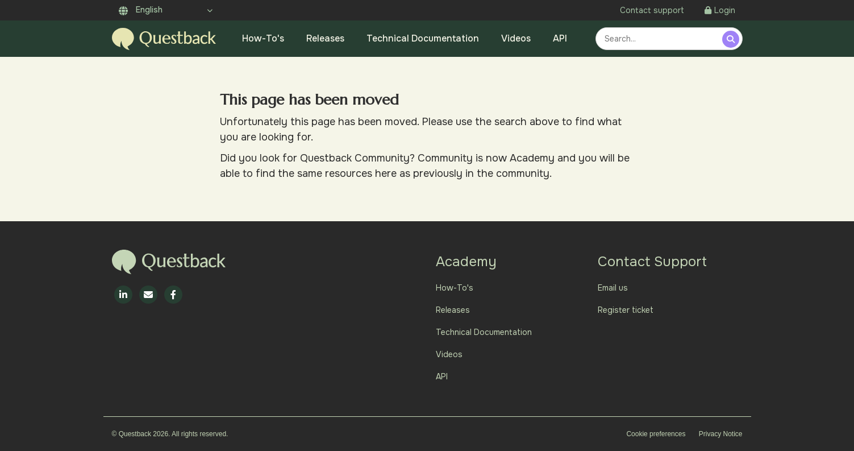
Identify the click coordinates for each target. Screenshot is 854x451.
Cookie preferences (655, 434)
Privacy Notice (721, 434)
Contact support (652, 10)
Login (720, 10)
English (141, 10)
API (560, 38)
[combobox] (660, 39)
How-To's (263, 38)
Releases (325, 38)
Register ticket (625, 310)
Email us (613, 288)
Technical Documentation (422, 38)
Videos (516, 38)
